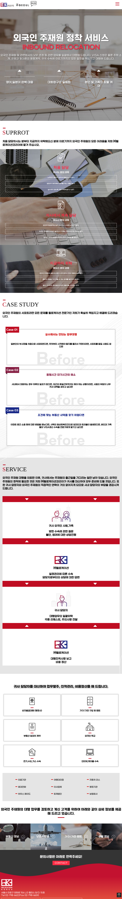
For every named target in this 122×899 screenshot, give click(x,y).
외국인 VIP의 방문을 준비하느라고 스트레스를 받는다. (61, 237)
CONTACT (61, 863)
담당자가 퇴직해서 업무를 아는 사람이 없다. (61, 183)
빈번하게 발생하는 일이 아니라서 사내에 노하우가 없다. (61, 225)
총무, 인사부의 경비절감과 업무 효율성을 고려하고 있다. (61, 285)
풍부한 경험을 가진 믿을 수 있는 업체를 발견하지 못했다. (61, 279)
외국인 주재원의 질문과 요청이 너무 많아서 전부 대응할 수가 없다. (61, 273)
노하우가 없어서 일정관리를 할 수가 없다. (61, 177)
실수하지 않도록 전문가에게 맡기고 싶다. (61, 189)
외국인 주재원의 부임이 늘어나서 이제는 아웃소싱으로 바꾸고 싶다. (61, 231)
